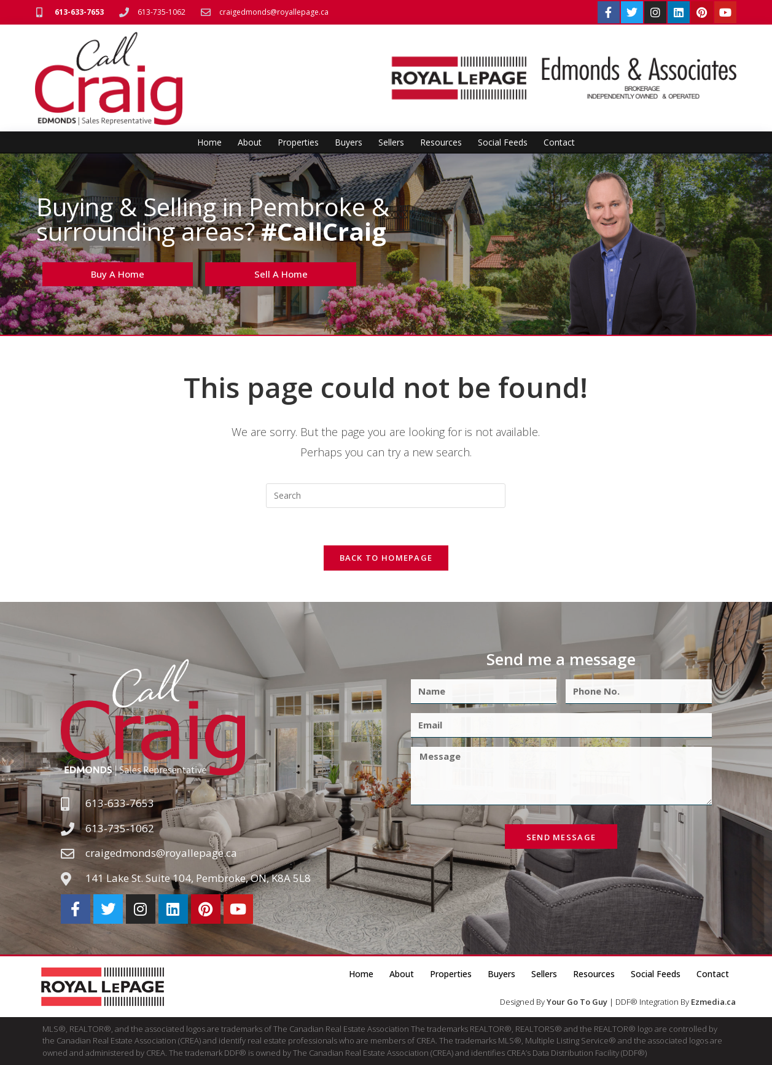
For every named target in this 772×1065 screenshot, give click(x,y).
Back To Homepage (386, 557)
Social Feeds (503, 142)
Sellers (391, 142)
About (250, 142)
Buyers (348, 142)
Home (209, 142)
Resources (441, 142)
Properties (298, 142)
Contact (559, 142)
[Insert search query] (385, 495)
